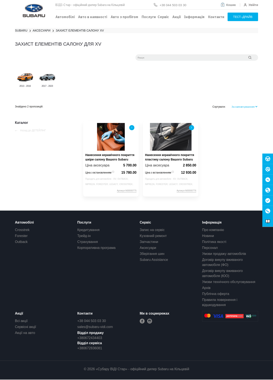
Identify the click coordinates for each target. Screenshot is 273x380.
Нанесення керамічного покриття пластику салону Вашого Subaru (169, 157)
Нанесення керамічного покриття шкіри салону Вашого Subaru (109, 157)
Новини (208, 236)
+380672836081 (89, 348)
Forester (21, 236)
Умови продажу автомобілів (224, 254)
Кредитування (88, 230)
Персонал (210, 248)
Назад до (30, 130)
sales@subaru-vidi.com (95, 327)
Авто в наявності (92, 17)
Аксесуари (148, 248)
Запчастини (149, 242)
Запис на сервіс (152, 230)
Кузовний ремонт (153, 236)
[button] (228, 5)
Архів (206, 288)
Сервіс (163, 17)
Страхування (87, 242)
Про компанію (213, 230)
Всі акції (21, 321)
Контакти (216, 17)
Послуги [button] (149, 17)
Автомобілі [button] (65, 17)
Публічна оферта (215, 294)
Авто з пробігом (124, 17)
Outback (21, 242)
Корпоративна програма (96, 248)
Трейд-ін (84, 236)
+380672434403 (89, 338)
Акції (176, 17)
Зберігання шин (152, 254)
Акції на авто (25, 333)
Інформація (194, 17)
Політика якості (214, 242)
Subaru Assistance (154, 260)
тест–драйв (243, 17)
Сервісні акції (25, 327)
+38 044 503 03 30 (91, 321)
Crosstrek (22, 230)
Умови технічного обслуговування (229, 282)
